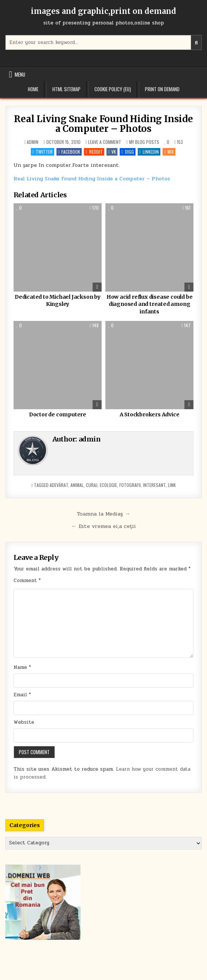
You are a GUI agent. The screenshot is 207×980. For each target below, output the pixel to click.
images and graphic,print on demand (103, 11)
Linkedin (149, 151)
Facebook (69, 151)
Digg (127, 151)
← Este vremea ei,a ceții (103, 526)
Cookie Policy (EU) (112, 89)
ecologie (108, 485)
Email (22, 695)
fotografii (130, 485)
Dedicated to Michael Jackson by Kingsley (57, 300)
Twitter (42, 151)
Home (33, 89)
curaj (91, 485)
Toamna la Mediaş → (103, 514)
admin (32, 142)
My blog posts (144, 142)
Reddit (93, 151)
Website (24, 722)
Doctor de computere (57, 414)
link (172, 485)
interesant (154, 485)
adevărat (59, 485)
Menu (20, 74)
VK (112, 151)
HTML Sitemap (66, 89)
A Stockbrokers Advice (150, 414)
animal (77, 485)
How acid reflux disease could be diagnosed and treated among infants (150, 304)
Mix (169, 151)
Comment (27, 580)
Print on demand (162, 89)
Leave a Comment (104, 142)
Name (22, 667)
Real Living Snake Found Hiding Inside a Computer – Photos (103, 124)
